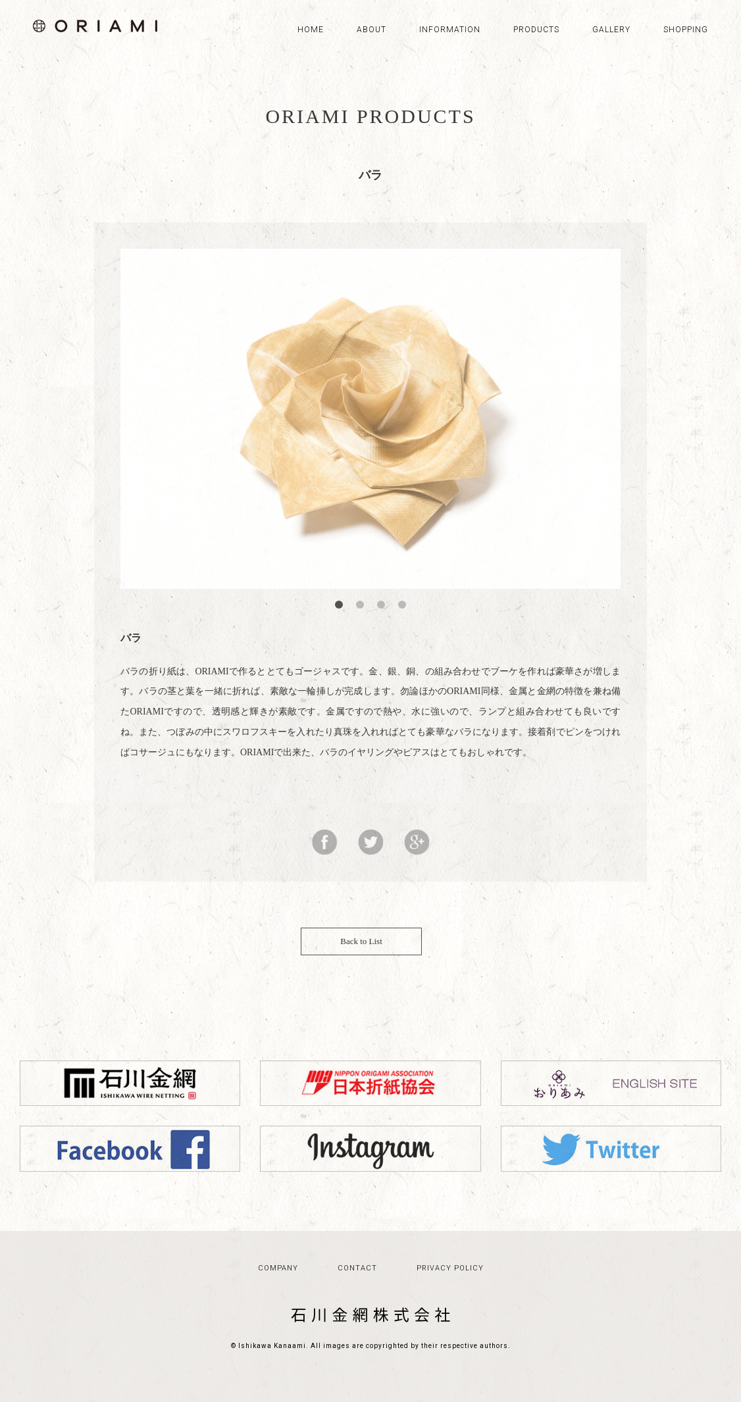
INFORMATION (449, 29)
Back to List (370, 951)
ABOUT (371, 29)
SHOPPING (685, 29)
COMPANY (278, 1288)
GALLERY (611, 29)
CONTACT (357, 1288)
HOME (310, 29)
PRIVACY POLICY (450, 1288)
